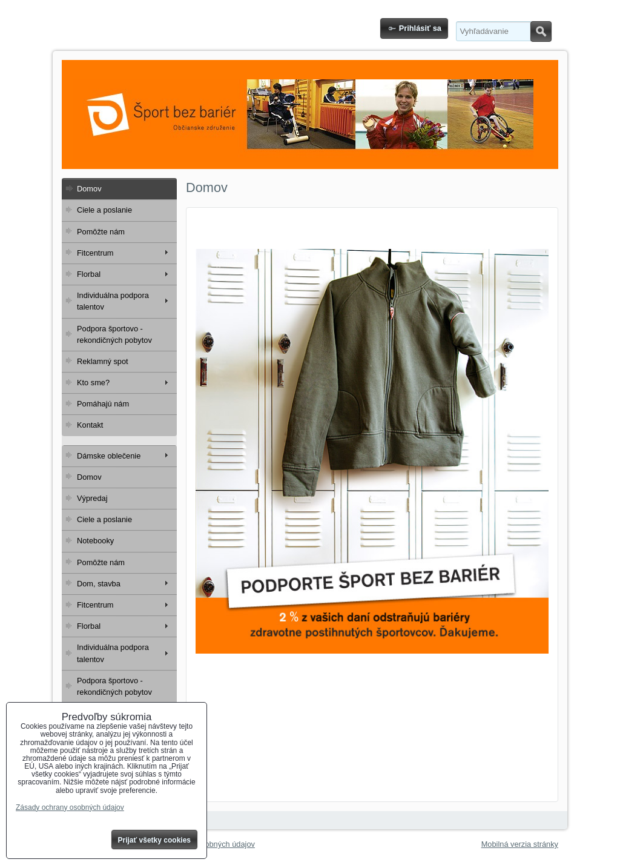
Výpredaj (92, 498)
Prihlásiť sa (420, 28)
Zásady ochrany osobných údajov (70, 807)
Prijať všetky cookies (154, 840)
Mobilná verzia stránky (519, 844)
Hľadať (541, 31)
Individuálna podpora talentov (113, 301)
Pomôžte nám (101, 231)
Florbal (89, 274)
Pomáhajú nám (103, 403)
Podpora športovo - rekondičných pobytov (114, 334)
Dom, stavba (98, 583)
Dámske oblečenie (108, 455)
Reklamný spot (102, 361)
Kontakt (90, 424)
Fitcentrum (95, 252)
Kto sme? (93, 382)
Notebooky (95, 540)
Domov (89, 188)
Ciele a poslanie (104, 209)
